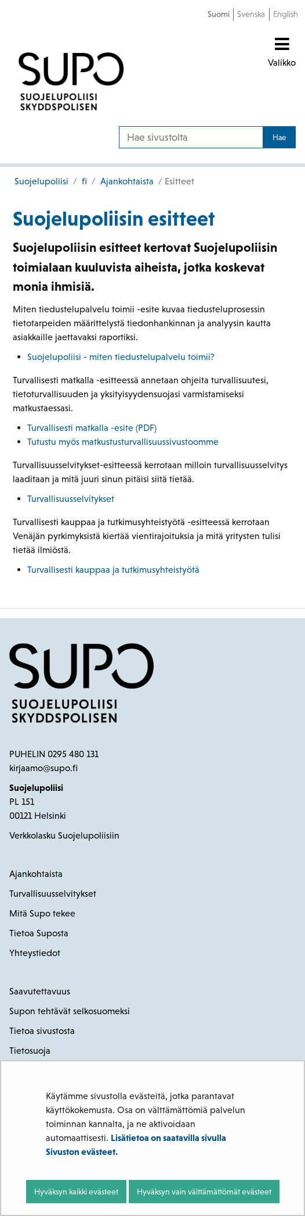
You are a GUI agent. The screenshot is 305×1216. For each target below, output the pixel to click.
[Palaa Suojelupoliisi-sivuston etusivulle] (71, 81)
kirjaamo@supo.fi (43, 767)
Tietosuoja (29, 1050)
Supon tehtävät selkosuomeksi (69, 1011)
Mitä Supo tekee (42, 913)
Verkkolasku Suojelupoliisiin (64, 835)
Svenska (251, 14)
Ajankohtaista (126, 181)
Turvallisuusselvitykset (70, 498)
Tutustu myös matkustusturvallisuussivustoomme (123, 441)
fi (83, 181)
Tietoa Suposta (38, 933)
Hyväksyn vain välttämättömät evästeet (204, 1191)
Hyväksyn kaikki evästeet (76, 1191)
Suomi (219, 14)
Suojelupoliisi (41, 181)
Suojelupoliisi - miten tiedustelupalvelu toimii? (121, 356)
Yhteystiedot (34, 952)
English (285, 14)
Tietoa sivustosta (42, 1030)
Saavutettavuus (39, 991)
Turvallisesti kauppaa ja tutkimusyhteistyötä (114, 569)
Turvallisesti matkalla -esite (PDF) (92, 427)
